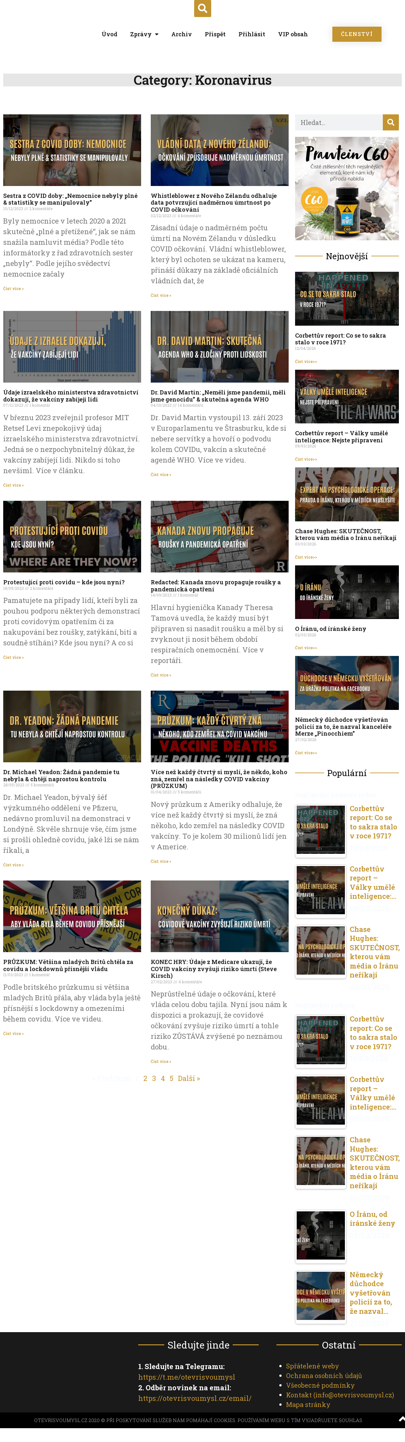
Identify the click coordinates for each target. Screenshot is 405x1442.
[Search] (391, 122)
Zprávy (144, 34)
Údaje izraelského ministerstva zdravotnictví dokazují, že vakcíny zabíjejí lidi (71, 395)
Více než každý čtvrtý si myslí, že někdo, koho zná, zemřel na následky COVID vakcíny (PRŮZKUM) (219, 779)
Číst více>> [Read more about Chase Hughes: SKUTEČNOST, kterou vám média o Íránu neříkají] (306, 556)
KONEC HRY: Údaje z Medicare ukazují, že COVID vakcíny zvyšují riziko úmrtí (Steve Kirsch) (214, 968)
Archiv (181, 34)
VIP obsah (293, 34)
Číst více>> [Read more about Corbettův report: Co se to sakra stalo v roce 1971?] (306, 361)
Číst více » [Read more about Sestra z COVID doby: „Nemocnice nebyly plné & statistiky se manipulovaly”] (13, 288)
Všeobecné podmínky (320, 1385)
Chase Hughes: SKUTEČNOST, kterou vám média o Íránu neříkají (346, 534)
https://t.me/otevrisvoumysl (186, 1376)
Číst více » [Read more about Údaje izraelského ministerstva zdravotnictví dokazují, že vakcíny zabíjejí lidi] (13, 484)
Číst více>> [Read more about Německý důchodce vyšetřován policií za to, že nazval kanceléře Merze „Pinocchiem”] (306, 752)
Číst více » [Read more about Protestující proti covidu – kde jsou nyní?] (13, 657)
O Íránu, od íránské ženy (330, 629)
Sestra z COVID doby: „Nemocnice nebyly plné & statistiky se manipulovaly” (70, 198)
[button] (202, 8)
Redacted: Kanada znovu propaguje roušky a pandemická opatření (216, 585)
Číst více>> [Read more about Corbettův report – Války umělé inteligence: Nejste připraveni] (306, 458)
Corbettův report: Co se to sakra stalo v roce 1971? (340, 338)
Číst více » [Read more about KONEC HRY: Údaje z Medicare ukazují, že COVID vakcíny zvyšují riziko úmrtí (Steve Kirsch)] (161, 1061)
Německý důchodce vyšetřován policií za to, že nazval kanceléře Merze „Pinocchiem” (343, 726)
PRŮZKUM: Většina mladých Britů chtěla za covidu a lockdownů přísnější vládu (68, 965)
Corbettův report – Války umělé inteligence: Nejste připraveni (341, 436)
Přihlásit (252, 34)
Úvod (109, 34)
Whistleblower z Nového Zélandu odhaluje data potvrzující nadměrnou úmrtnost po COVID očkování (214, 202)
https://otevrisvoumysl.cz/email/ (195, 1397)
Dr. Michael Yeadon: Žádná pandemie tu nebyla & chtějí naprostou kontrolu (61, 775)
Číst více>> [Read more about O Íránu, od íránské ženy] (306, 647)
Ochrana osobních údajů (324, 1375)
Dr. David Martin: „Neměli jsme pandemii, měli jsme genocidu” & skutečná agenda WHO (218, 395)
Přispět (215, 34)
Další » (189, 1078)
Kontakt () (340, 1394)
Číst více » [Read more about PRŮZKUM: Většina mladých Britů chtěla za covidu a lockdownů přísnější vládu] (13, 1033)
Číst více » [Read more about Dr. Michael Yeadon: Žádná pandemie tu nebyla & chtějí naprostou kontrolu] (13, 864)
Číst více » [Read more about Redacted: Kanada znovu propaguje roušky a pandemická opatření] (161, 674)
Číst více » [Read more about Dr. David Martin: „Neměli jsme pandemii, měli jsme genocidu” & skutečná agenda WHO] (161, 474)
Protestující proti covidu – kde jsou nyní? (64, 582)
